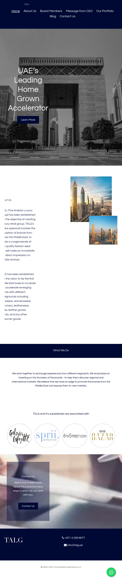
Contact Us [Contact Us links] (67, 16)
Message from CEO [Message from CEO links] (79, 11)
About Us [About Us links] (30, 11)
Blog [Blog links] (53, 16)
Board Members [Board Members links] (51, 11)
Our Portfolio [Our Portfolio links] (104, 11)
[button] (28, 119)
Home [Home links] (15, 11)
